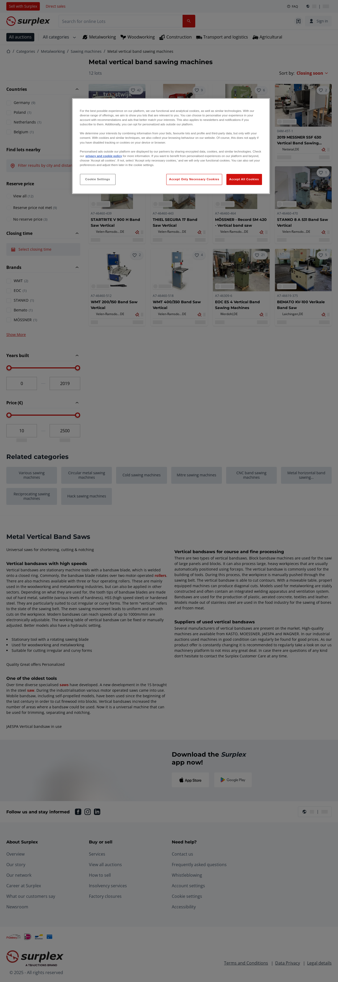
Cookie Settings (97, 179)
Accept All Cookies (244, 179)
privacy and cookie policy (103, 156)
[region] (171, 146)
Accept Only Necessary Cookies (194, 179)
